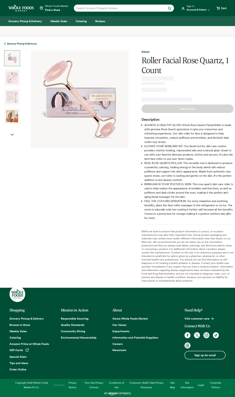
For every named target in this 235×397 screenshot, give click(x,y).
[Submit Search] (169, 8)
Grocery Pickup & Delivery (26, 318)
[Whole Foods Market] (21, 8)
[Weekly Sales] (58, 21)
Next (12, 135)
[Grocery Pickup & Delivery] (25, 21)
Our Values (119, 325)
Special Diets (17, 357)
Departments (120, 331)
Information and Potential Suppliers (135, 337)
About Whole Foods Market (130, 318)
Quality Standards (72, 325)
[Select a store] (53, 8)
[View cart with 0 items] (221, 8)
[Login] (195, 8)
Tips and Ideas (18, 363)
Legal (201, 385)
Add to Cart (187, 109)
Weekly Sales (18, 331)
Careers (117, 344)
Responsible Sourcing (75, 318)
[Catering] (81, 21)
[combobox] (119, 8)
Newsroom (119, 350)
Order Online (17, 369)
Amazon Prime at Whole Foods (29, 344)
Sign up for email (205, 355)
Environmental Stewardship (78, 337)
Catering (15, 337)
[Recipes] (100, 21)
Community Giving (73, 331)
